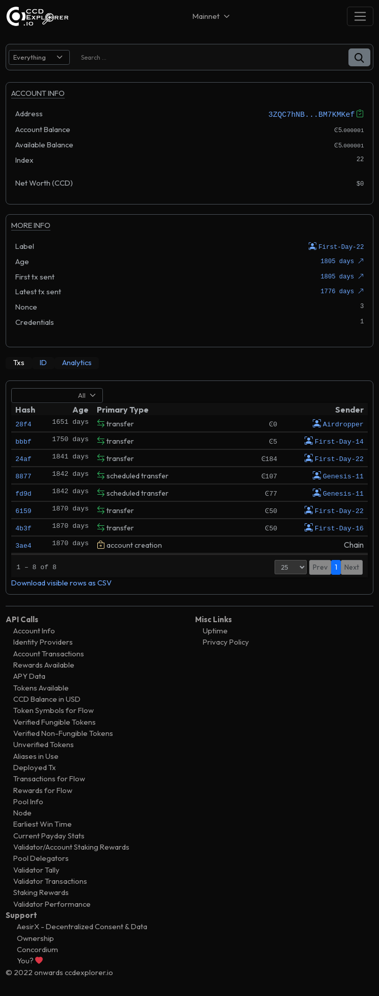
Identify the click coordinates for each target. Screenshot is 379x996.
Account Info (34, 629)
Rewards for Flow (42, 789)
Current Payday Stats (49, 834)
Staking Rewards (41, 892)
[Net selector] (212, 16)
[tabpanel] (189, 486)
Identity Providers (43, 641)
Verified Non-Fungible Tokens (63, 732)
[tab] (19, 362)
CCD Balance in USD (46, 698)
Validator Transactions (50, 880)
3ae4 (23, 544)
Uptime (215, 629)
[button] (359, 57)
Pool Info (28, 800)
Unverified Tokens (43, 744)
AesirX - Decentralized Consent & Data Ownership (82, 931)
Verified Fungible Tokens (54, 721)
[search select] (39, 57)
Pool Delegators (41, 857)
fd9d (23, 492)
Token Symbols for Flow (53, 709)
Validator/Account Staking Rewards (71, 846)
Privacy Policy (226, 641)
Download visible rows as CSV (61, 582)
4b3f (23, 526)
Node (22, 811)
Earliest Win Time (42, 823)
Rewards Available (43, 664)
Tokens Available (41, 687)
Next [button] (351, 566)
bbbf (23, 440)
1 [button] (336, 566)
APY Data (29, 675)
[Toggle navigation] (360, 16)
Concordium (37, 948)
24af (23, 457)
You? (30, 960)
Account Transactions (48, 652)
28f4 (23, 422)
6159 (23, 509)
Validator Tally (36, 869)
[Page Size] (291, 566)
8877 (23, 474)
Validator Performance (52, 903)
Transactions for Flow (49, 778)
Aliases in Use (36, 755)
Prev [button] (320, 566)
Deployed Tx (34, 766)
